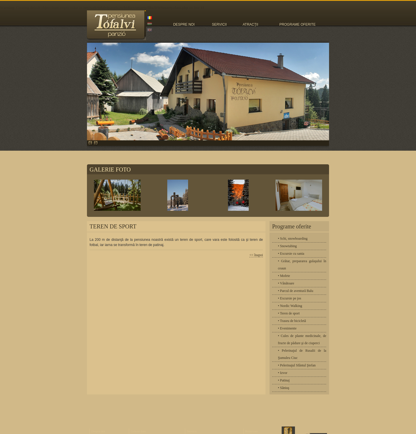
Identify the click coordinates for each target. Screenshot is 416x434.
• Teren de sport (289, 313)
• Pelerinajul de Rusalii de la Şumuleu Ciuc (302, 354)
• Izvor (282, 373)
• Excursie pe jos (289, 298)
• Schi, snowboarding (293, 238)
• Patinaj (284, 380)
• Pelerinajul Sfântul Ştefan (297, 365)
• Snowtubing (287, 246)
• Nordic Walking (290, 306)
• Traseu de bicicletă (292, 321)
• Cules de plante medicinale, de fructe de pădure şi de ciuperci (302, 339)
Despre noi (98, 431)
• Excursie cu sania (291, 254)
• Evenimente (287, 328)
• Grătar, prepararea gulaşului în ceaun (302, 264)
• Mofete (284, 276)
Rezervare (251, 431)
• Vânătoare (286, 283)
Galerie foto (138, 431)
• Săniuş (283, 388)
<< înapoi (256, 255)
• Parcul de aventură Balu (295, 291)
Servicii (191, 431)
